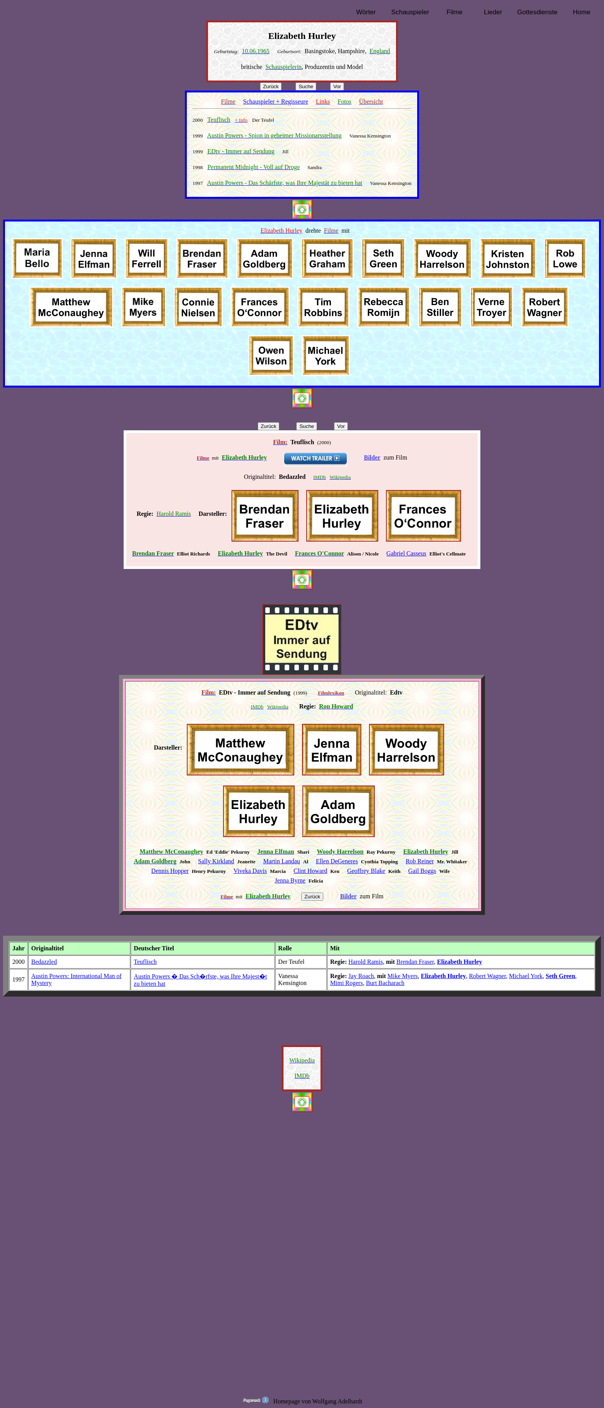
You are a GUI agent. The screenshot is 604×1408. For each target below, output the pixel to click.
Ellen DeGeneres (337, 861)
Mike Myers (403, 976)
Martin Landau (281, 861)
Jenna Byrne (290, 880)
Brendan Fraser (415, 961)
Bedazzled (44, 961)
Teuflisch (145, 961)
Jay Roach (361, 976)
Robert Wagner (487, 976)
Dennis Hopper (170, 871)
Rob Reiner (420, 861)
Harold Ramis (366, 961)
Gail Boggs (422, 871)
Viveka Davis (250, 871)
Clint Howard (310, 871)
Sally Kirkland (216, 861)
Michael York (525, 976)
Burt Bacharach (385, 983)
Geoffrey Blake (366, 871)
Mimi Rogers (346, 983)
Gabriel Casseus (406, 553)
